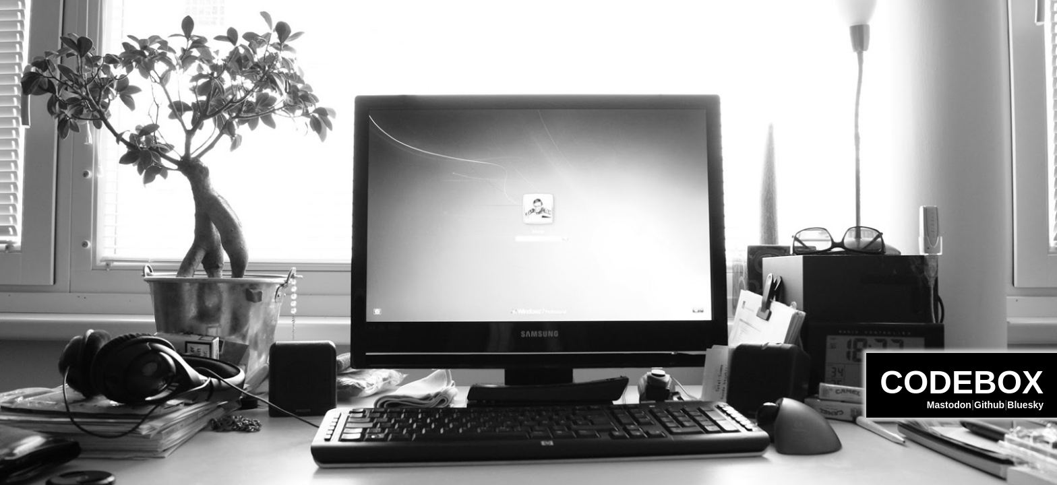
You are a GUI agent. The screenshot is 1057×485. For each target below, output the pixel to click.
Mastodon (949, 404)
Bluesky (1025, 404)
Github (989, 404)
